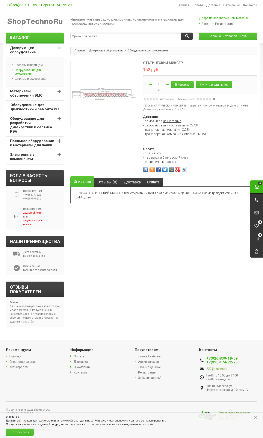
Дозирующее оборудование (23, 50)
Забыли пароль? (149, 378)
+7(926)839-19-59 (21, 5)
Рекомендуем (18, 350)
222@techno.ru (216, 368)
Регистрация (224, 24)
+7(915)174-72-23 (56, 5)
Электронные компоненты (22, 156)
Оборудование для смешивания (27, 71)
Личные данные (149, 367)
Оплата (197, 5)
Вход (205, 24)
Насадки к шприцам (27, 65)
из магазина (172, 121)
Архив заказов (148, 361)
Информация (82, 350)
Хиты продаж (19, 367)
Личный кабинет (150, 356)
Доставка (213, 5)
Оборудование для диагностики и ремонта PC (35, 107)
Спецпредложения (22, 361)
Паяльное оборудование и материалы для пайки (32, 143)
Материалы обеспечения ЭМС (26, 93)
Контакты (250, 5)
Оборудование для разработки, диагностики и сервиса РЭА (31, 125)
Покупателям (147, 350)
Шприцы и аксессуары (29, 78)
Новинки (15, 356)
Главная (183, 5)
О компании (231, 5)
